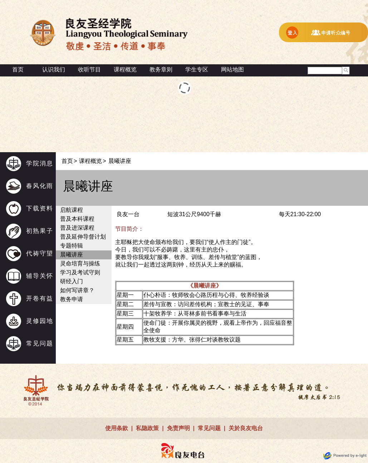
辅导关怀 (39, 276)
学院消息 (39, 163)
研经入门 (71, 281)
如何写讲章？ (77, 290)
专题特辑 (71, 246)
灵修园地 (39, 321)
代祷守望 (39, 253)
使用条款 (116, 428)
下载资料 (39, 208)
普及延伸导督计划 (83, 237)
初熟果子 (39, 231)
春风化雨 (39, 186)
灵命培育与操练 (80, 263)
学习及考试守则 (80, 272)
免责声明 (178, 428)
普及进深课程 (77, 228)
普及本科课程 (77, 219)
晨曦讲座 (71, 255)
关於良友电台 (246, 428)
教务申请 (71, 299)
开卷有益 (39, 298)
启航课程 (71, 210)
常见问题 (39, 343)
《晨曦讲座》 (204, 286)
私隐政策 (147, 428)
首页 (18, 69)
